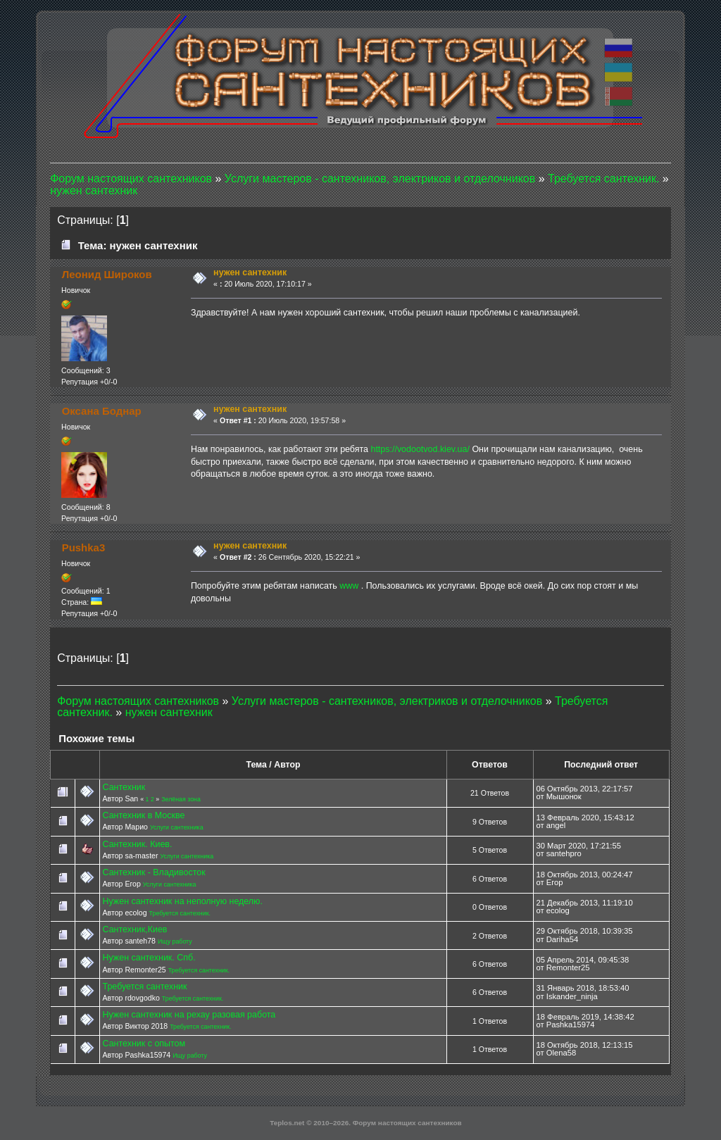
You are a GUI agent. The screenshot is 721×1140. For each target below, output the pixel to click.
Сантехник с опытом (143, 1043)
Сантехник (123, 787)
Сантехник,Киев (134, 929)
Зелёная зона (181, 799)
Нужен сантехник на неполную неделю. (182, 901)
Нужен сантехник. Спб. (148, 958)
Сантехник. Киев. (137, 844)
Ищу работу (175, 941)
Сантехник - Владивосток (153, 872)
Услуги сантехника (176, 827)
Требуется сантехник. (180, 913)
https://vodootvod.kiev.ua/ (419, 449)
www (348, 586)
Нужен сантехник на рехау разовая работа (188, 1015)
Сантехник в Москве (143, 815)
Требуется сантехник (144, 986)
